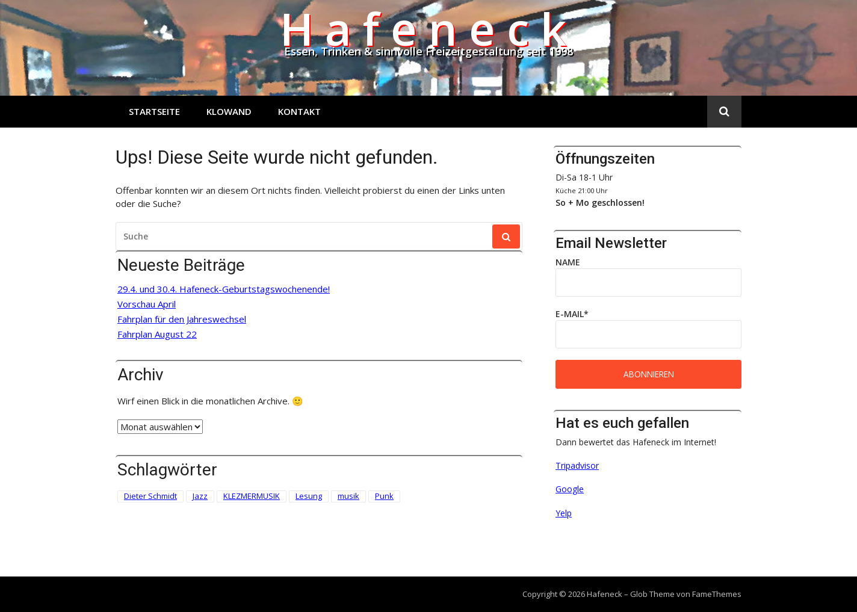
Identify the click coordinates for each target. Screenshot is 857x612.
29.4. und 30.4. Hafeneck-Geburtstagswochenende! (223, 289)
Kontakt (299, 111)
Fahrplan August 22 (157, 334)
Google (569, 489)
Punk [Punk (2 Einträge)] (384, 495)
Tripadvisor (577, 465)
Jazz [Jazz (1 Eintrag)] (200, 495)
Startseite (154, 111)
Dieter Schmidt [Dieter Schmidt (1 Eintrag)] (150, 495)
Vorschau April (146, 304)
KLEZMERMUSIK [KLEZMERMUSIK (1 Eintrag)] (251, 495)
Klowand (229, 111)
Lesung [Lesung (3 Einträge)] (308, 495)
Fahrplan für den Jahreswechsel (181, 319)
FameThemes (716, 594)
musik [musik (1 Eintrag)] (348, 495)
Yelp (563, 513)
